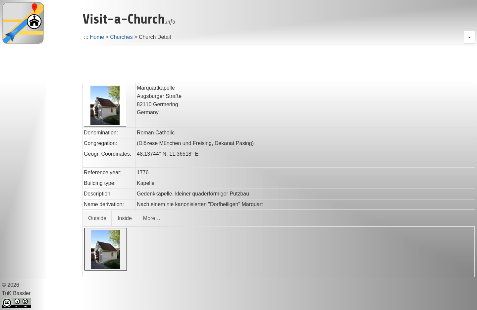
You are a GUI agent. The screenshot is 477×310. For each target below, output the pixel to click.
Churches (121, 37)
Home (97, 37)
